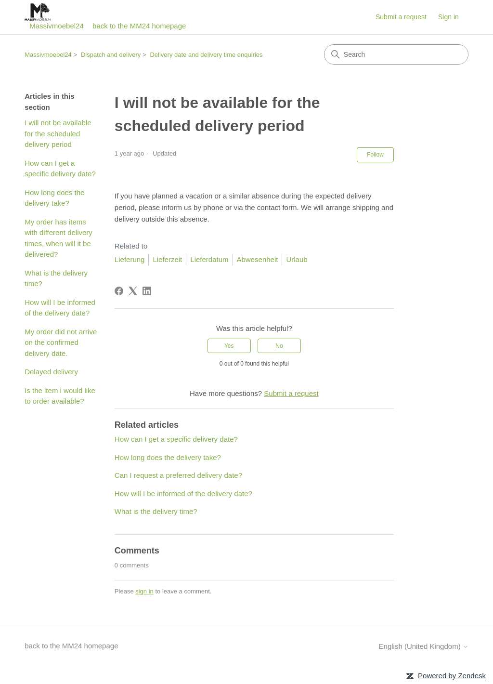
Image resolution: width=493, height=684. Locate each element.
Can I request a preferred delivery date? (178, 475)
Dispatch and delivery (111, 54)
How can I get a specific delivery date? (60, 168)
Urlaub (296, 259)
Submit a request (401, 17)
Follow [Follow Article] (375, 154)
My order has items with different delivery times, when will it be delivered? (58, 238)
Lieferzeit (167, 259)
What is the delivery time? (56, 278)
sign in (144, 591)
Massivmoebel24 (48, 54)
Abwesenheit (257, 259)
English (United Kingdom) (423, 646)
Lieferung (130, 259)
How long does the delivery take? (54, 198)
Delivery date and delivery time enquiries (206, 54)
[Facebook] (119, 291)
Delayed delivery (51, 372)
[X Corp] (133, 291)
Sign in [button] (448, 17)
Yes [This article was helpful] (229, 345)
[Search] (396, 54)
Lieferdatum (209, 259)
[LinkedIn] (147, 291)
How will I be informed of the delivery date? (60, 307)
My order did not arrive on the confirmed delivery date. (61, 342)
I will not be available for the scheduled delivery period (58, 133)
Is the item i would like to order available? (60, 396)
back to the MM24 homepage (139, 26)
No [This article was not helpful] (279, 345)
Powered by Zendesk (452, 675)
